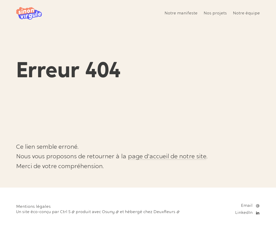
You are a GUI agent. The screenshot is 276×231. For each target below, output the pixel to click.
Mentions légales (33, 207)
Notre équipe (246, 13)
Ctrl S (65, 212)
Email (247, 205)
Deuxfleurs (164, 212)
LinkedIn (244, 212)
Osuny (108, 212)
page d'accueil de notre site (167, 157)
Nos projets (215, 13)
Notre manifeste (181, 13)
